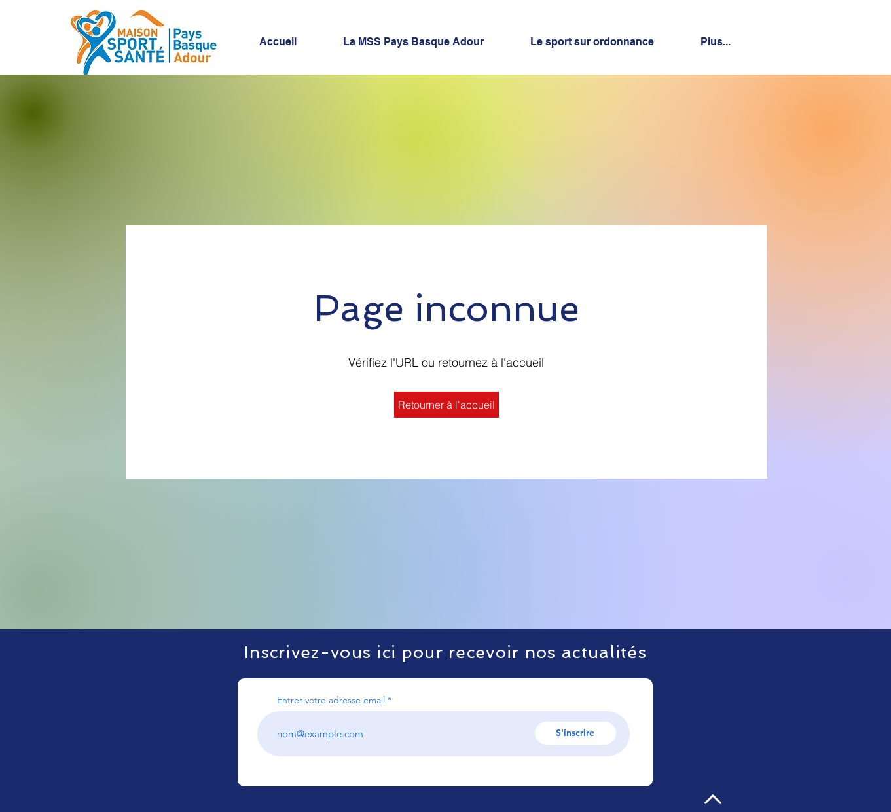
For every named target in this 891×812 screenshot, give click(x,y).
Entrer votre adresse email (331, 700)
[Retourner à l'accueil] (446, 405)
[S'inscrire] (575, 733)
